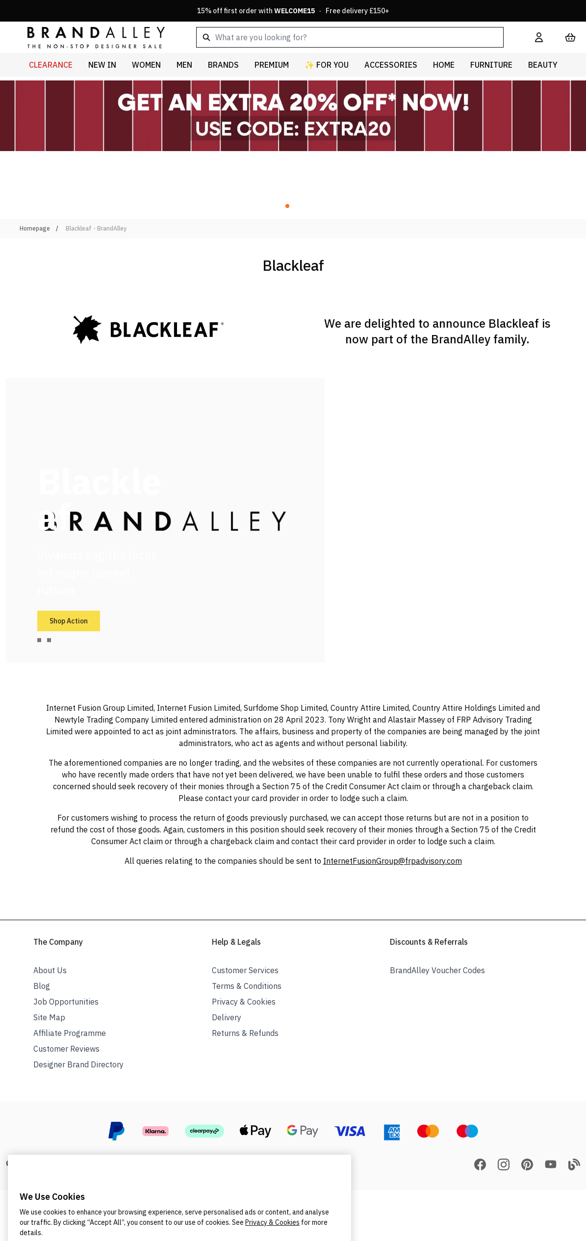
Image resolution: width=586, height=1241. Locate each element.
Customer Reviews (66, 1049)
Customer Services (245, 970)
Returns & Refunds (245, 1033)
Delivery (226, 1017)
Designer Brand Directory (78, 1064)
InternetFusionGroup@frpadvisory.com (392, 861)
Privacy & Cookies (244, 1002)
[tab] (39, 640)
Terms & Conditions (246, 986)
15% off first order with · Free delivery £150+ (293, 10)
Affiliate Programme (69, 1033)
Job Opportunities (66, 1002)
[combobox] (350, 37)
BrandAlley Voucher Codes (437, 970)
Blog (41, 986)
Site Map (49, 1017)
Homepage (35, 228)
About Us (50, 970)
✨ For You (327, 65)
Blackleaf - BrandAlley (96, 228)
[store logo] (88, 37)
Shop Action (69, 621)
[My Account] (539, 37)
